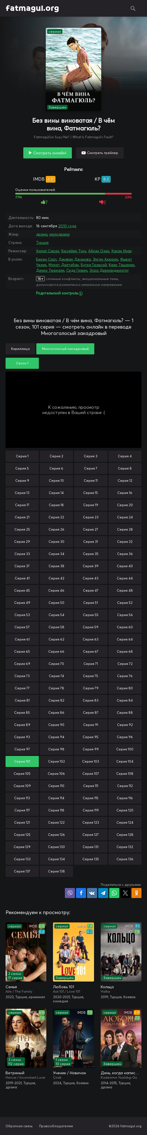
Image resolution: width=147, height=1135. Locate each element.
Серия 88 (125, 712)
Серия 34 (56, 554)
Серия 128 (124, 835)
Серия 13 (22, 493)
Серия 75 (90, 676)
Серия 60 (125, 627)
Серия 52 (125, 603)
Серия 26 (56, 529)
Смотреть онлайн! (49, 153)
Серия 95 (90, 737)
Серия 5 (22, 468)
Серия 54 (56, 615)
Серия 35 (90, 554)
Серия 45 (22, 590)
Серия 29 (22, 541)
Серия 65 (22, 651)
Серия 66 (56, 651)
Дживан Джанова (75, 259)
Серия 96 (125, 737)
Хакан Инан (121, 251)
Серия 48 (125, 590)
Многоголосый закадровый (65, 349)
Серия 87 (90, 712)
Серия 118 (56, 810)
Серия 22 (56, 517)
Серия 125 (22, 835)
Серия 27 (90, 529)
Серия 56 (125, 615)
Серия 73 (22, 676)
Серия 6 (56, 468)
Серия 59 (90, 627)
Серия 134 (56, 859)
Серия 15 (90, 493)
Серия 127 (90, 835)
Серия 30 (56, 541)
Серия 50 (56, 603)
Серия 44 (125, 578)
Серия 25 (22, 529)
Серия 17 (22, 505)
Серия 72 (125, 664)
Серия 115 (90, 798)
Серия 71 (90, 664)
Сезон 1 (22, 363)
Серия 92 (125, 725)
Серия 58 (56, 627)
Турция (42, 242)
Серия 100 (124, 749)
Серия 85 (22, 712)
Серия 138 (56, 871)
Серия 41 (22, 578)
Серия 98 (56, 749)
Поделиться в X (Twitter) (125, 893)
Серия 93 (22, 737)
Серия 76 (125, 676)
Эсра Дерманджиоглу (109, 270)
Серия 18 (56, 505)
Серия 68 (125, 651)
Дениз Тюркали (50, 270)
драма (41, 234)
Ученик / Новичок (69, 1072)
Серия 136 (124, 859)
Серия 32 (125, 541)
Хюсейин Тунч (73, 251)
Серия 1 (22, 456)
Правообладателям (56, 1126)
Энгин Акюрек (105, 259)
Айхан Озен (98, 251)
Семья (11, 986)
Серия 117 (22, 810)
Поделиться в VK (92, 893)
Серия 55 (90, 615)
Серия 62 (56, 639)
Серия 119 (91, 810)
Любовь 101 (63, 986)
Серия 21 (22, 517)
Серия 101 (22, 761)
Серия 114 (56, 798)
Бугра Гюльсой (94, 265)
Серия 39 (90, 566)
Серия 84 (125, 700)
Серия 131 (90, 847)
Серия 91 (90, 725)
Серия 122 (56, 822)
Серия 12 (125, 480)
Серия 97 (22, 749)
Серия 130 (56, 847)
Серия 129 (22, 847)
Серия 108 (124, 773)
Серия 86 (56, 712)
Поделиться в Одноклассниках (136, 893)
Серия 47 (90, 590)
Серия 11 (91, 480)
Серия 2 (56, 456)
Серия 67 (90, 651)
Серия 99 (91, 749)
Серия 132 (124, 847)
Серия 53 (22, 615)
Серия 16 (124, 493)
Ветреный (15, 1072)
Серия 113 (22, 798)
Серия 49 (22, 603)
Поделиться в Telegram (103, 893)
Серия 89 (22, 725)
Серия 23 (90, 517)
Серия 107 (90, 773)
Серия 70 (56, 664)
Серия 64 (125, 639)
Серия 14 (56, 493)
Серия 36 (125, 554)
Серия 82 (56, 700)
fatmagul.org (32, 8)
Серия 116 (125, 798)
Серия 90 (56, 725)
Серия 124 (124, 822)
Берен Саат (46, 259)
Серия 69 (22, 664)
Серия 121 (22, 822)
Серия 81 (22, 700)
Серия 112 (125, 786)
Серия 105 (22, 773)
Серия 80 (125, 688)
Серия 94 (56, 737)
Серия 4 (125, 456)
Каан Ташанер (122, 265)
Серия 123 (90, 822)
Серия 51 (90, 603)
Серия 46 (56, 590)
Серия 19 (90, 505)
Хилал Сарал (47, 251)
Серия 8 (125, 468)
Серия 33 (22, 554)
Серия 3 (90, 456)
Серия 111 (90, 786)
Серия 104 (124, 761)
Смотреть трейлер (102, 153)
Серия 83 (90, 700)
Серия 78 (56, 688)
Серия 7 (90, 468)
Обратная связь (19, 1126)
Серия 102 (56, 761)
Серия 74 (56, 676)
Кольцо (107, 986)
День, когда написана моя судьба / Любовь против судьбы (121, 1072)
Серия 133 (22, 859)
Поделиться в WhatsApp (114, 893)
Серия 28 (125, 529)
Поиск (133, 8)
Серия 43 (90, 578)
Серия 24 (125, 517)
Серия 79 (90, 688)
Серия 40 (125, 566)
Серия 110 (56, 786)
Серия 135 (90, 859)
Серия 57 (22, 627)
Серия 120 (124, 810)
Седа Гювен (76, 270)
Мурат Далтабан (64, 265)
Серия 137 (22, 871)
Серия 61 (22, 639)
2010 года (67, 226)
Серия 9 (22, 480)
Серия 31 (90, 541)
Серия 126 (56, 835)
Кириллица (20, 349)
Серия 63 (90, 639)
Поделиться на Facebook (81, 893)
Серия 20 (125, 505)
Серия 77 (22, 688)
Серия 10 (56, 480)
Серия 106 (56, 773)
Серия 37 (22, 566)
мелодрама (59, 234)
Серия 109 (22, 786)
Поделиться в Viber (70, 893)
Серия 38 (56, 566)
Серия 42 (56, 578)
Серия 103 (90, 761)
